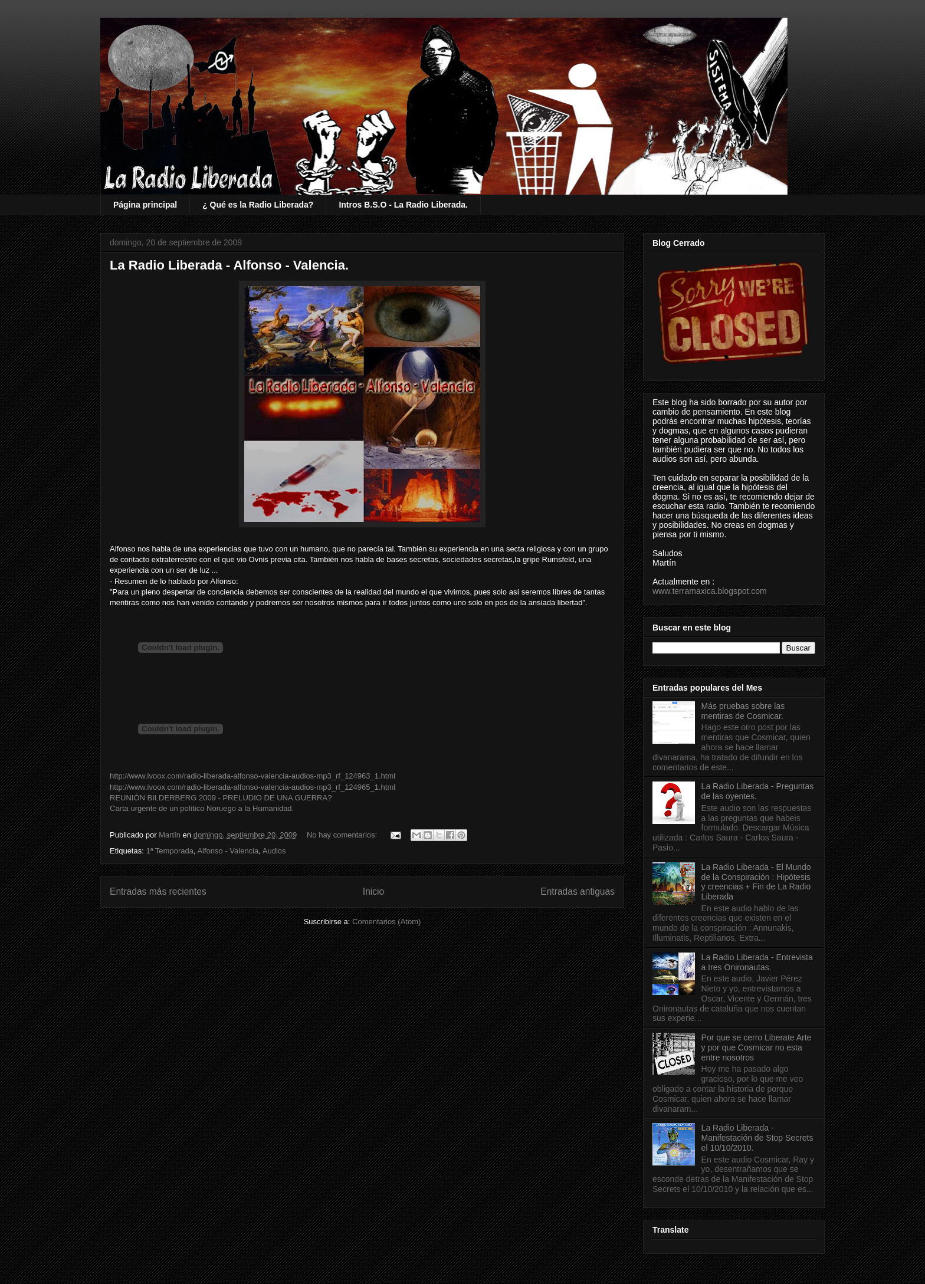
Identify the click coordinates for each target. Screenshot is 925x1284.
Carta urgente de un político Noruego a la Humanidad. (202, 808)
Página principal (145, 204)
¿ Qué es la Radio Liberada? (257, 204)
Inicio (373, 891)
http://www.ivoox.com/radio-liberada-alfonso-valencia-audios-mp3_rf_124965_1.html (252, 787)
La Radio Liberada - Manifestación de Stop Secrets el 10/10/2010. (757, 1137)
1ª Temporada (169, 850)
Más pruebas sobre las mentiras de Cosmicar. (743, 711)
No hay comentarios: (343, 834)
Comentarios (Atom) (386, 921)
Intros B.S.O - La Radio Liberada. (403, 204)
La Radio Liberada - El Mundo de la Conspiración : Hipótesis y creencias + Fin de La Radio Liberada (756, 881)
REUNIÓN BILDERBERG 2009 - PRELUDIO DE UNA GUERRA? (221, 797)
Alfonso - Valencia (227, 850)
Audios (274, 850)
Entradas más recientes (158, 891)
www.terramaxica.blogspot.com (709, 591)
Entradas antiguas (577, 891)
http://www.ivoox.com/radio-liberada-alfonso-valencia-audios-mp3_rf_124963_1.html (252, 775)
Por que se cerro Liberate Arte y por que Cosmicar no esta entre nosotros (756, 1047)
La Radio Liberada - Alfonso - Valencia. (229, 265)
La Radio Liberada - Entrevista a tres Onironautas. (757, 962)
